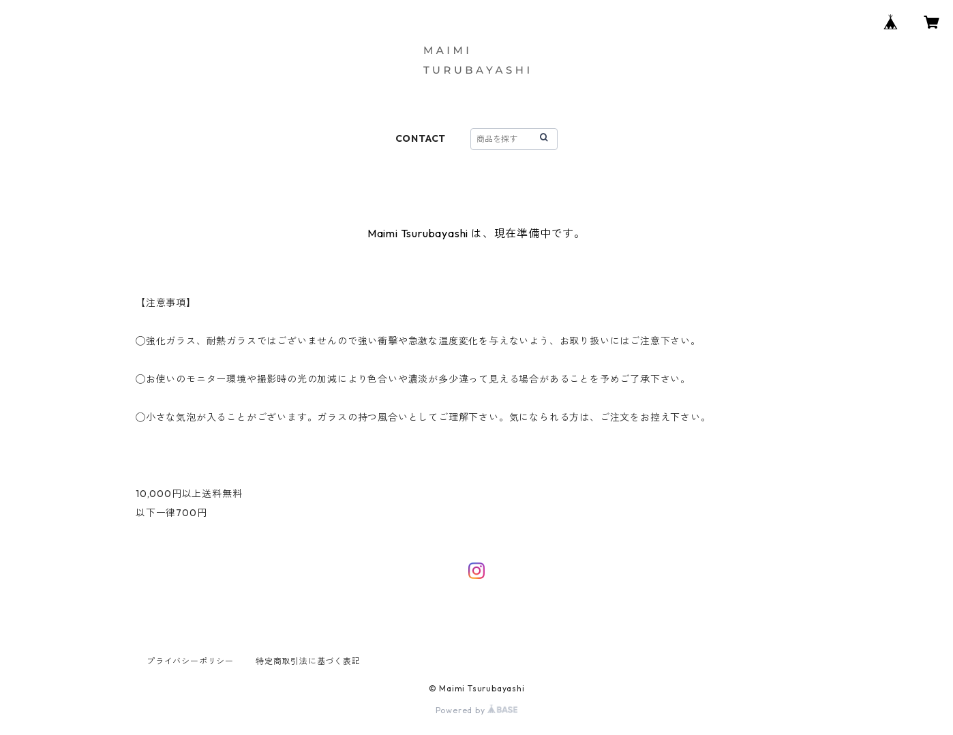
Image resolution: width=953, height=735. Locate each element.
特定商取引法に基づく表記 (308, 661)
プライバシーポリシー (190, 661)
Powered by (477, 710)
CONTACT (421, 138)
